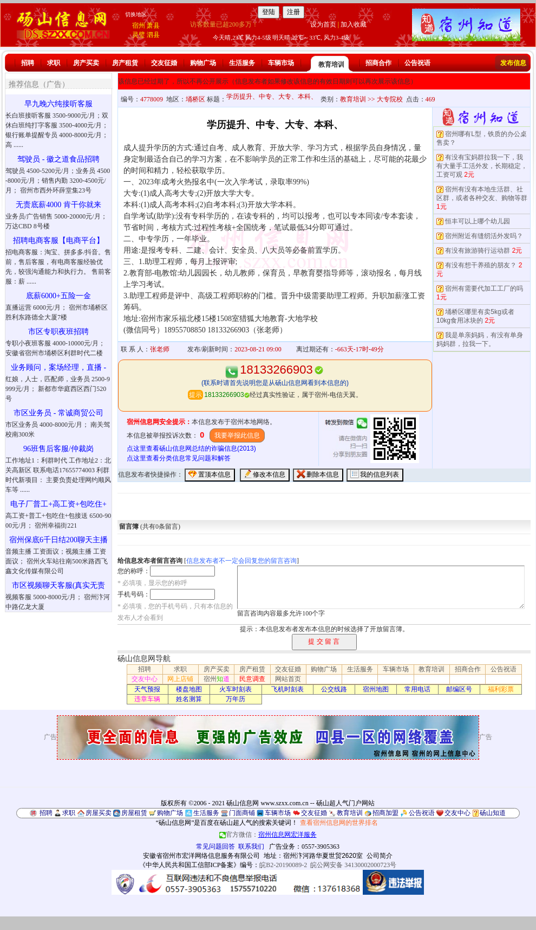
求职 (53, 63)
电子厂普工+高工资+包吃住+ (58, 504)
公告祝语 (417, 63)
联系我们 (251, 846)
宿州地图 (376, 689)
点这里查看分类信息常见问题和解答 (179, 458)
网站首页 (288, 679)
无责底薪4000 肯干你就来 (58, 205)
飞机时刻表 (287, 689)
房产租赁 (125, 63)
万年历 (235, 699)
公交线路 (334, 689)
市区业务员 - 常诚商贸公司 (58, 413)
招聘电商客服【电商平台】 (58, 240)
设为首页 (323, 24)
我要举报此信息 (237, 435)
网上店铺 (180, 679)
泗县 (153, 35)
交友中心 (145, 679)
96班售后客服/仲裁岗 (58, 449)
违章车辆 (147, 699)
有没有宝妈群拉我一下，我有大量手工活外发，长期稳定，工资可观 (481, 165)
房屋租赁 (134, 813)
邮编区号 (459, 689)
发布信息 (513, 63)
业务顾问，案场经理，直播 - (58, 367)
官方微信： (268, 834)
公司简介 (380, 856)
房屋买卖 (99, 813)
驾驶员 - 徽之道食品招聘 (58, 159)
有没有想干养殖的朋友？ (481, 265)
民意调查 (252, 679)
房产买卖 (86, 63)
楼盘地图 (189, 689)
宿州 (138, 25)
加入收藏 (354, 24)
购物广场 (203, 63)
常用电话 (417, 689)
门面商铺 (242, 813)
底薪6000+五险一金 (58, 296)
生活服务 (242, 63)
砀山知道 (493, 813)
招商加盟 (385, 813)
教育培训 (331, 64)
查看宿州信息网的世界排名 (339, 822)
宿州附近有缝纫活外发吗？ (484, 236)
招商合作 (378, 63)
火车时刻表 (235, 689)
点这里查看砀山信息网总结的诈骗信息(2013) (191, 448)
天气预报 (147, 689)
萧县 (153, 25)
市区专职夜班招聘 (58, 332)
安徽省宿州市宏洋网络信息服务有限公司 (201, 856)
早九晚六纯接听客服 (58, 104)
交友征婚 (164, 63)
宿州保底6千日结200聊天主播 (58, 540)
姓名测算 (189, 699)
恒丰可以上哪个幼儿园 (477, 221)
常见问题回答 (215, 846)
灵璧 (138, 35)
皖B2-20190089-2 (283, 865)
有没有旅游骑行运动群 (477, 250)
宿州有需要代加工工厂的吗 (484, 288)
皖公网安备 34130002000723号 (353, 865)
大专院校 (390, 99)
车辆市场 (281, 63)
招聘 (27, 63)
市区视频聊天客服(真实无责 (59, 585)
